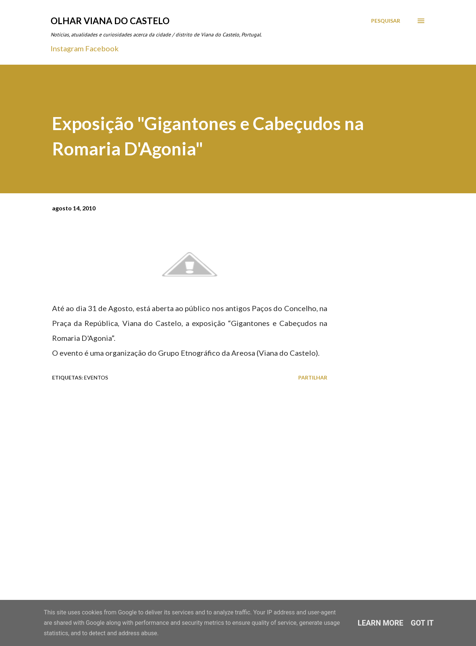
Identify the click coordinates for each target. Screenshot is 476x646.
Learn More (380, 622)
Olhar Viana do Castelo (110, 20)
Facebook (102, 48)
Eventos (96, 377)
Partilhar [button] (312, 377)
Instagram (67, 48)
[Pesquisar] (385, 20)
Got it (422, 622)
